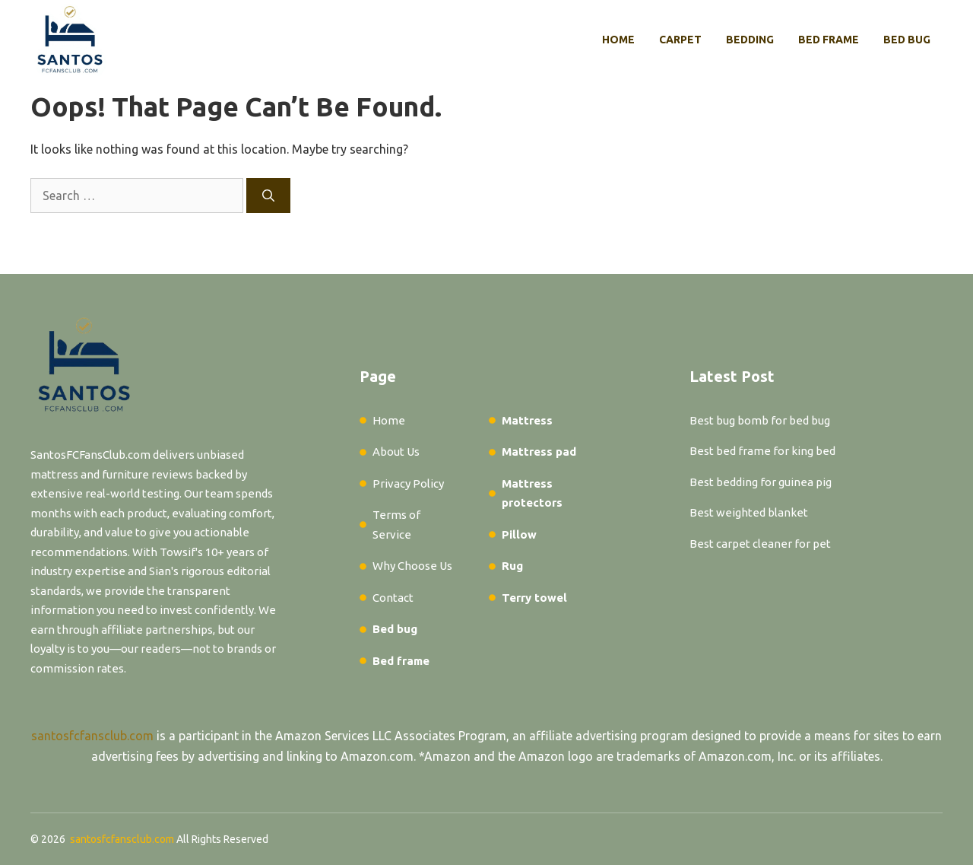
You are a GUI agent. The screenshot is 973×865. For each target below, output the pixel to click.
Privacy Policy (408, 483)
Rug (512, 565)
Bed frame (828, 39)
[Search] (268, 195)
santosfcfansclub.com (92, 736)
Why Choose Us (412, 565)
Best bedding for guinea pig (760, 481)
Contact (393, 597)
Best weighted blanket (748, 512)
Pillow (519, 534)
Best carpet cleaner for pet (760, 543)
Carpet (680, 39)
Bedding (750, 39)
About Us (396, 451)
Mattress (527, 420)
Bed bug (906, 39)
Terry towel (534, 597)
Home (618, 39)
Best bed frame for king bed (762, 450)
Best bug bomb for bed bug (759, 420)
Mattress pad (539, 451)
